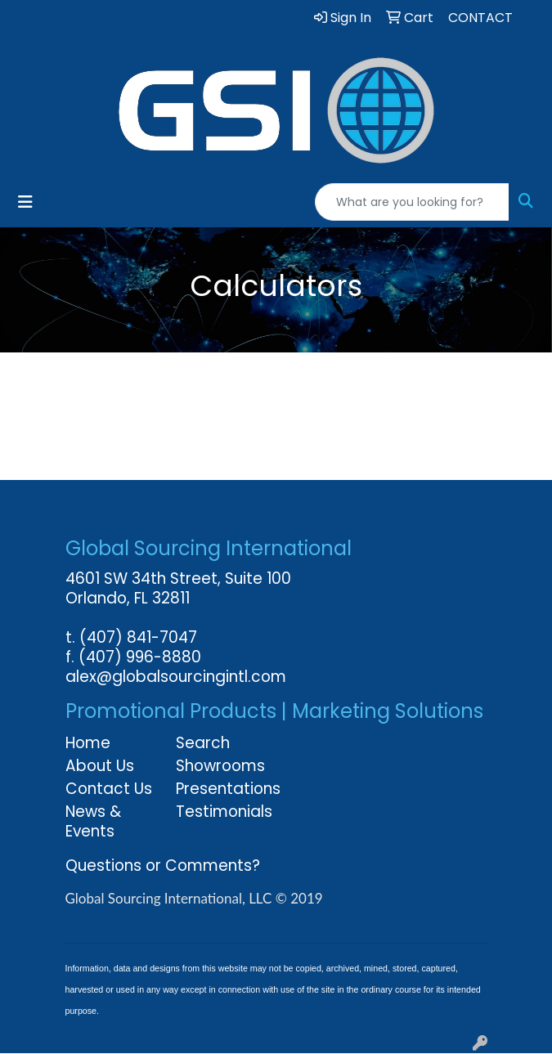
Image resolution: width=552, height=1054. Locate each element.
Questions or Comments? (162, 865)
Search (203, 743)
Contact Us (108, 789)
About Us (99, 766)
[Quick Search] (412, 202)
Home (87, 743)
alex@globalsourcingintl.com (175, 677)
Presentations (221, 789)
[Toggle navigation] (25, 202)
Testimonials (221, 812)
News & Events (93, 821)
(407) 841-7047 (138, 637)
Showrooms (220, 766)
